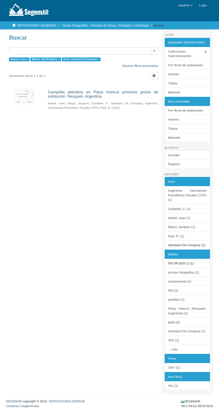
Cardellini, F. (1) (179, 209)
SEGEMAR (14, 401)
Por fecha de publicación (185, 65)
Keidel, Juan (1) (179, 218)
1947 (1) (174, 367)
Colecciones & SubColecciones (187, 54)
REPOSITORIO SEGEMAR (36, 25)
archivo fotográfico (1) (183, 272)
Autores (173, 74)
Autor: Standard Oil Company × (81, 59)
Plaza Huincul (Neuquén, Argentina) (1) (187, 311)
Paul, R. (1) (176, 236)
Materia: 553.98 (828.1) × (45, 59)
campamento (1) (179, 281)
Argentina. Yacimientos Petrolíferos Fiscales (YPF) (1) (187, 195)
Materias (174, 92)
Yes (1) (173, 385)
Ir (154, 51)
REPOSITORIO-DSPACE (67, 401)
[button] (185, 5)
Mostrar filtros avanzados (140, 66)
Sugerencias (30, 406)
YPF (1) (173, 340)
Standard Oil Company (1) (186, 331)
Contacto (12, 406)
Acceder (174, 155)
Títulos (173, 83)
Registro (174, 164)
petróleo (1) (176, 299)
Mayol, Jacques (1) (181, 227)
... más (173, 349)
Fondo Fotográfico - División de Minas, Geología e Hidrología (105, 25)
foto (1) (173, 290)
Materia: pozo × (19, 59)
